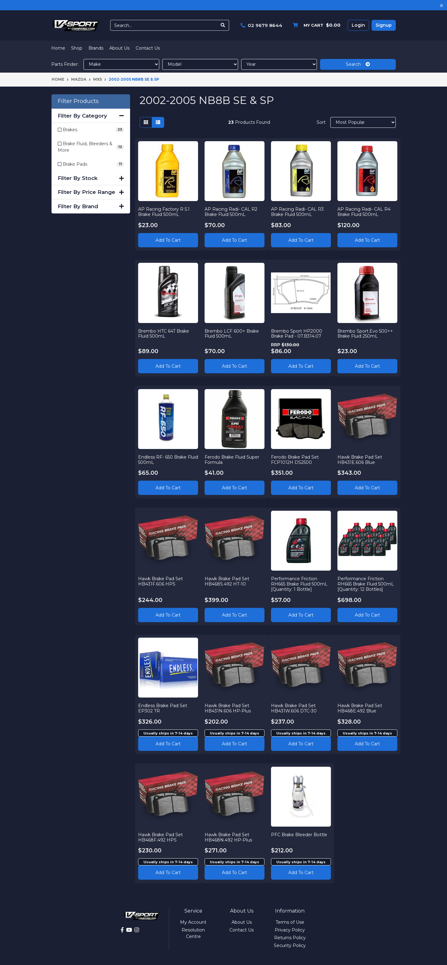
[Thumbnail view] (146, 122)
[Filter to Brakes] (91, 130)
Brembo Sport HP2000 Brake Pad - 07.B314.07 (297, 333)
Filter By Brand (91, 206)
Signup (384, 25)
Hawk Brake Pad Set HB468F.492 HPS (160, 837)
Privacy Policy (290, 930)
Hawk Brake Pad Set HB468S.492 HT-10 (227, 581)
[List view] (158, 122)
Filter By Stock (91, 178)
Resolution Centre (193, 933)
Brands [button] (95, 48)
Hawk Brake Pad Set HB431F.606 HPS (160, 581)
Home (58, 48)
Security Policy (290, 945)
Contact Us (148, 48)
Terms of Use (290, 922)
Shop (76, 48)
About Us (119, 48)
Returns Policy (290, 937)
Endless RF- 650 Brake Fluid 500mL (162, 459)
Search (358, 64)
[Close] (442, 5)
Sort (321, 122)
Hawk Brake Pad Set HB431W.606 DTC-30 (294, 708)
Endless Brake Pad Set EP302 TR (162, 708)
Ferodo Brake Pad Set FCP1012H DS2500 (295, 459)
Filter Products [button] (78, 101)
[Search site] (223, 25)
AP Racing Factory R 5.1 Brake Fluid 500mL (164, 211)
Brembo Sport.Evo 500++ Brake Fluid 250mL (365, 333)
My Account (193, 922)
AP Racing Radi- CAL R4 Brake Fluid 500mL (364, 211)
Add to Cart (168, 240)
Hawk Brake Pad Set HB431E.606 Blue (359, 459)
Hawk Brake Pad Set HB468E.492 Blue (359, 708)
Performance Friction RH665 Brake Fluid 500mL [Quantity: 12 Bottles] (365, 584)
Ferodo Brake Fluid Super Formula (232, 459)
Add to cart (168, 743)
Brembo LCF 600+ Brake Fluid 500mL (232, 333)
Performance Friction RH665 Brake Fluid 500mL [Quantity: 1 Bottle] (299, 584)
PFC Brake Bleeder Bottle (299, 834)
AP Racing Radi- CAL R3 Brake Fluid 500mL (297, 211)
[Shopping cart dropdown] (315, 25)
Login (358, 25)
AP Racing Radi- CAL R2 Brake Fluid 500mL (231, 211)
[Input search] (163, 25)
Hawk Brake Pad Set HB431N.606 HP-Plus (228, 708)
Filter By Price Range (91, 192)
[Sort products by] (363, 122)
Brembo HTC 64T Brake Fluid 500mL (163, 333)
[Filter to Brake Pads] (91, 164)
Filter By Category (91, 116)
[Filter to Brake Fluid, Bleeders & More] (91, 147)
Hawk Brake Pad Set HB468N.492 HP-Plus (228, 837)
